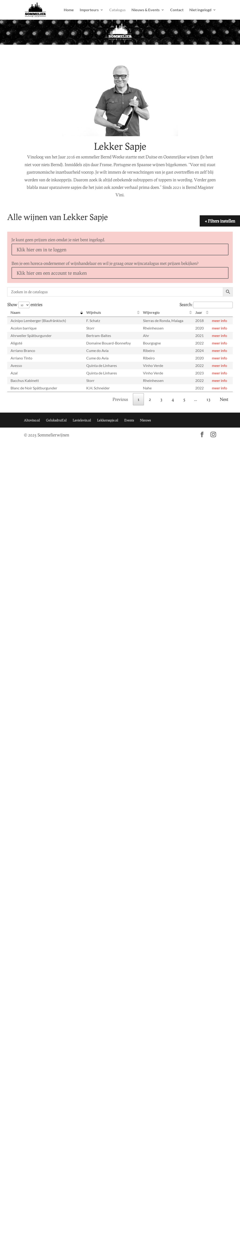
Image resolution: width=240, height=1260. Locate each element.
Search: (206, 304)
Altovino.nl (32, 420)
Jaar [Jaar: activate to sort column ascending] (198, 312)
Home (69, 10)
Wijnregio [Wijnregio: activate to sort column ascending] (151, 312)
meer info (219, 320)
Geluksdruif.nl (56, 420)
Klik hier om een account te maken (52, 273)
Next (224, 399)
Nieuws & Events (145, 10)
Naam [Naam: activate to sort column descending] (15, 312)
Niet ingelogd (200, 10)
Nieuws (145, 420)
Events (129, 420)
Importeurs (89, 10)
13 (208, 399)
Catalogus (117, 10)
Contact (177, 10)
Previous (120, 399)
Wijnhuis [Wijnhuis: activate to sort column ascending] (93, 312)
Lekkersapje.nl (107, 420)
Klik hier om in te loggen (41, 249)
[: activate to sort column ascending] (221, 312)
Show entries (24, 304)
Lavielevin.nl (82, 420)
